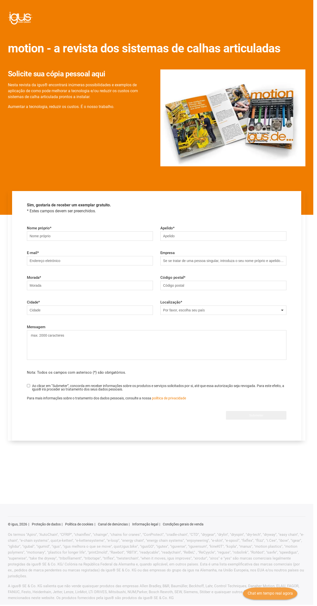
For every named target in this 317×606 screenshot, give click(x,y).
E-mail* (33, 253)
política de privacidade (169, 398)
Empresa (167, 253)
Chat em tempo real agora (268, 597)
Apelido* (167, 228)
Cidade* (33, 302)
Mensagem (36, 327)
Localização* (171, 302)
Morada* (34, 277)
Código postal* (173, 277)
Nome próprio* (39, 228)
